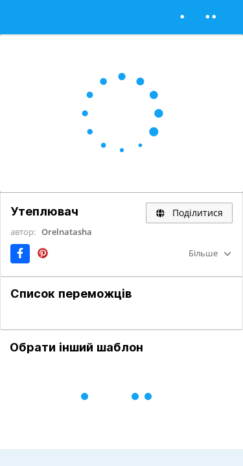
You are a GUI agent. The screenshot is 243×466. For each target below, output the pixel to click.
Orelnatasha (66, 232)
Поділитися (189, 212)
